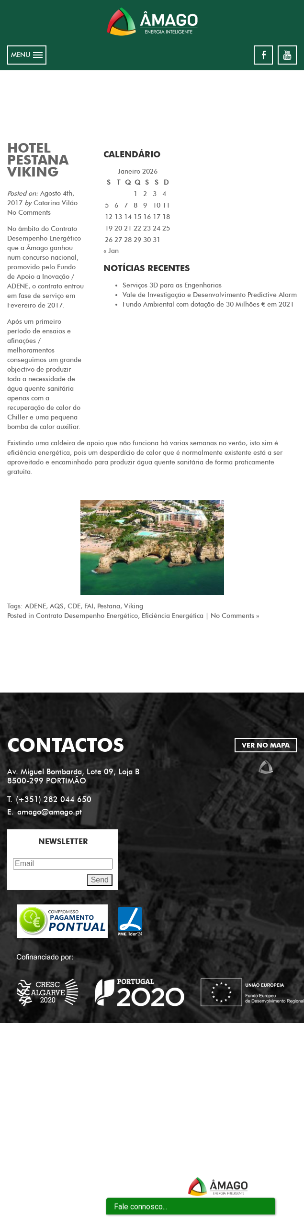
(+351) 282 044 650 (53, 799)
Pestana (108, 606)
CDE (74, 606)
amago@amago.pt (49, 811)
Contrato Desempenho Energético (87, 616)
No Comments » (235, 616)
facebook (263, 55)
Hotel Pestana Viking (37, 160)
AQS (57, 606)
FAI (88, 606)
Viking (133, 606)
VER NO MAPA (266, 745)
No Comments (29, 213)
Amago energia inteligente (152, 21)
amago (266, 767)
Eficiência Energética (172, 616)
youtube (287, 55)
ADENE (35, 606)
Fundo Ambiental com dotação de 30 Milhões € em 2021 (208, 304)
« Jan (111, 251)
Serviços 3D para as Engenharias (172, 285)
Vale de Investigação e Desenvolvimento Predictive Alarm (210, 295)
